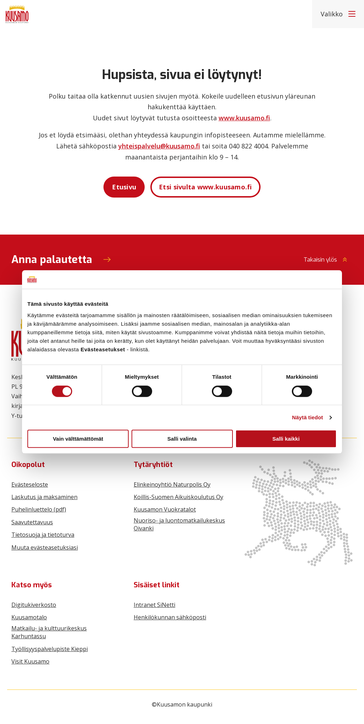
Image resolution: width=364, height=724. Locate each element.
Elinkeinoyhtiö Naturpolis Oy (172, 484)
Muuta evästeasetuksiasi (44, 547)
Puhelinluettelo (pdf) (38, 509)
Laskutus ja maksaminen (44, 497)
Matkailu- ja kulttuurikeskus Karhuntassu (49, 632)
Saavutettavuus (32, 522)
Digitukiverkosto (33, 605)
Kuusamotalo (29, 617)
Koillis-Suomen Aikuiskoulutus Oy (178, 497)
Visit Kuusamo (30, 661)
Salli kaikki (286, 439)
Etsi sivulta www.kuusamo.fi (205, 187)
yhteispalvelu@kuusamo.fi (159, 146)
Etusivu (124, 187)
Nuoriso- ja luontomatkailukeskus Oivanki (179, 524)
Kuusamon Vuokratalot (165, 509)
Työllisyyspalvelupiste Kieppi (49, 649)
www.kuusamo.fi (244, 118)
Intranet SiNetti (154, 605)
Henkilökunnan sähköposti (170, 617)
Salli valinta (182, 439)
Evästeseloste (29, 484)
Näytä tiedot (307, 417)
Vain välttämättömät (78, 439)
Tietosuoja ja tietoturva (42, 535)
